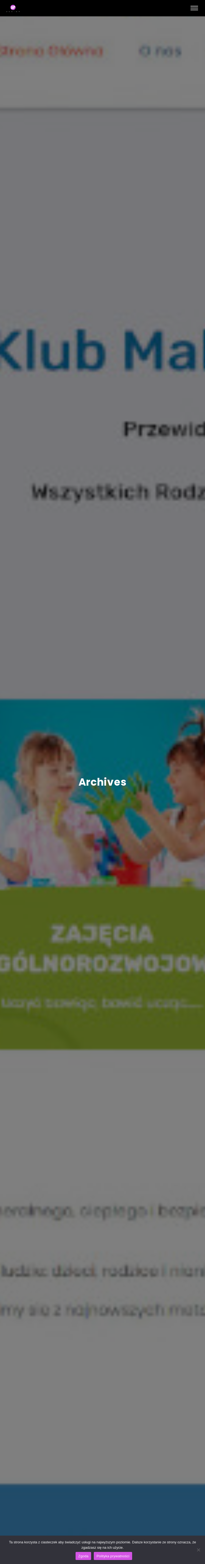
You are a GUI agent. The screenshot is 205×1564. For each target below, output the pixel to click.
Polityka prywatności (112, 1556)
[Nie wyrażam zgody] (198, 1549)
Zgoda (83, 1556)
